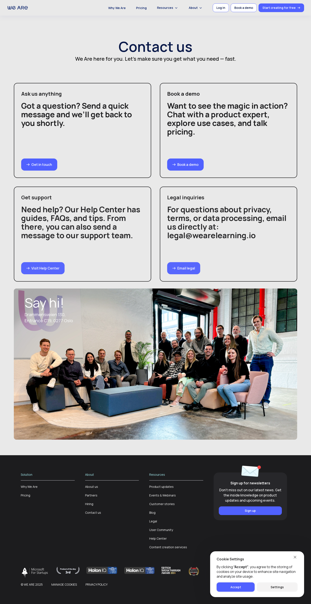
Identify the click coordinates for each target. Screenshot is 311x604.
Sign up (250, 511)
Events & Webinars (162, 495)
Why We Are (117, 8)
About (196, 8)
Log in (220, 8)
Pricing (141, 8)
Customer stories (162, 504)
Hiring (89, 504)
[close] (295, 557)
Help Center (158, 538)
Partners (91, 495)
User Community (161, 530)
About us (91, 487)
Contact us (93, 512)
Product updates (161, 487)
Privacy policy (97, 584)
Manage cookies (64, 584)
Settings (277, 587)
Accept (235, 587)
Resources (167, 8)
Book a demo (243, 8)
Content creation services (168, 547)
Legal (153, 521)
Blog (152, 512)
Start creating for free (281, 8)
